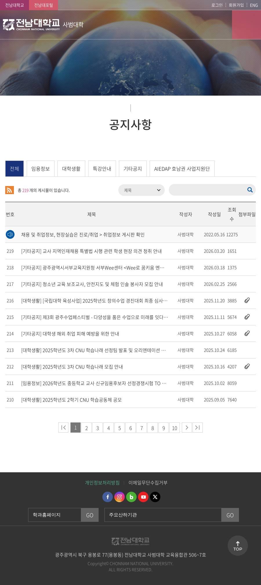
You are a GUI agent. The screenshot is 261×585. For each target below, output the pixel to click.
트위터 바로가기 (155, 497)
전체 (14, 168)
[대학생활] (102, 300)
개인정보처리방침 (102, 482)
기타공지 (133, 168)
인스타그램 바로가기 (119, 497)
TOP (237, 549)
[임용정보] (98, 383)
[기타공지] (91, 250)
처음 (63, 427)
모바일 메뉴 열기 (246, 24)
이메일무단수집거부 (148, 482)
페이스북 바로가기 (107, 497)
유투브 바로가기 (143, 497)
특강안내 (102, 168)
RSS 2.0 (9, 190)
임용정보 (40, 168)
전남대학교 (14, 5)
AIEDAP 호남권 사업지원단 (182, 168)
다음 (187, 427)
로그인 (217, 5)
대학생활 (71, 168)
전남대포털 (43, 5)
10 (174, 427)
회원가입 (236, 5)
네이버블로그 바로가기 (131, 497)
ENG (254, 5)
